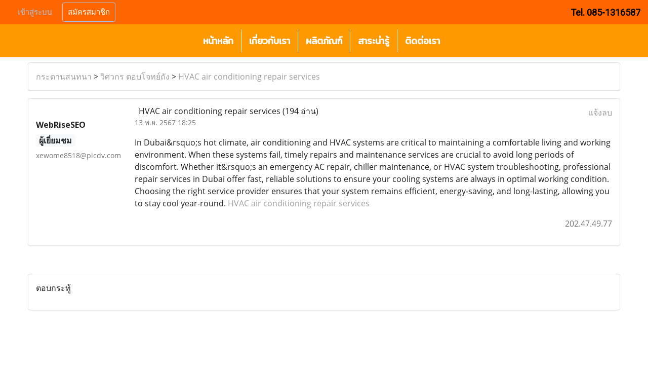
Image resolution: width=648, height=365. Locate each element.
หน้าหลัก (218, 40)
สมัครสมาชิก (89, 12)
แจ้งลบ (600, 112)
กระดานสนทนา (64, 76)
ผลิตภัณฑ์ (324, 40)
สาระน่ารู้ (373, 40)
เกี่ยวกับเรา (269, 40)
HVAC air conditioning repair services (249, 76)
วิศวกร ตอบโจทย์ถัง (135, 76)
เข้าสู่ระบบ (35, 12)
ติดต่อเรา (422, 40)
